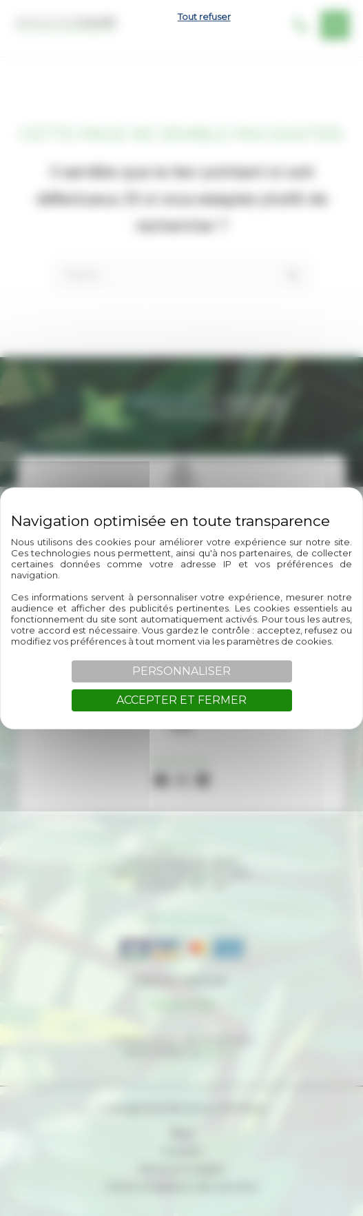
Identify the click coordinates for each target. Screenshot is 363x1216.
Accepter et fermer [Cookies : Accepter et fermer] (181, 700)
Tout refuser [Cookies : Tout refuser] (204, 16)
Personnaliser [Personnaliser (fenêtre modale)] (181, 671)
